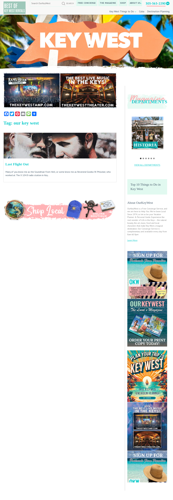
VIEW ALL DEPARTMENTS (147, 164)
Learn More (132, 240)
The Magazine (108, 3)
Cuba (141, 11)
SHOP (123, 3)
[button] (147, 133)
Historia (145, 144)
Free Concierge (87, 3)
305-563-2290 (156, 3)
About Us (135, 3)
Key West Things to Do (121, 11)
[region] (147, 136)
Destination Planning (158, 11)
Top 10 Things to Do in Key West (146, 187)
